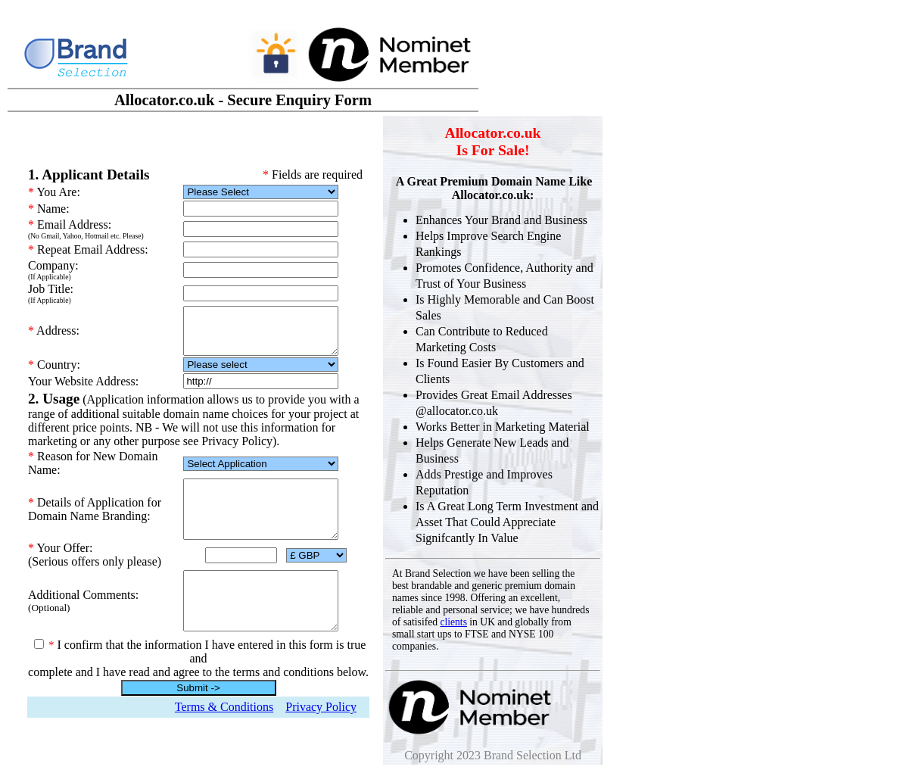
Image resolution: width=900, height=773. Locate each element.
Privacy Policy (321, 722)
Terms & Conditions (224, 722)
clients (453, 622)
